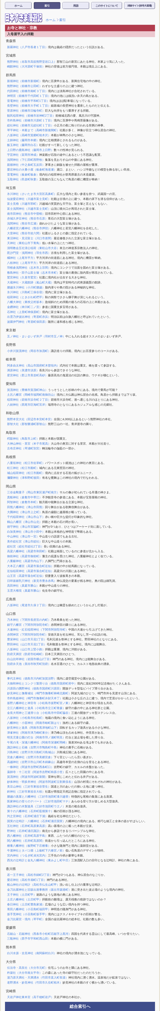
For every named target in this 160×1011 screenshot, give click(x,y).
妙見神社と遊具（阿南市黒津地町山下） (33, 727)
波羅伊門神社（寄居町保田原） (27, 321)
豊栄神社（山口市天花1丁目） (27, 639)
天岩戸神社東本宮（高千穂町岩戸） (30, 997)
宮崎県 (11, 991)
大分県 (11, 962)
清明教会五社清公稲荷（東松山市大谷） (33, 248)
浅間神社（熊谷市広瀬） (23, 223)
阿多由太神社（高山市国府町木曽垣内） (33, 365)
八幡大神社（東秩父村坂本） (26, 302)
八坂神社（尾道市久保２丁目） (27, 605)
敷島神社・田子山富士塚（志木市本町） (33, 272)
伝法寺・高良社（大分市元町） (27, 967)
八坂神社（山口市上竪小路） (26, 649)
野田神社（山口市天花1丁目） (27, 644)
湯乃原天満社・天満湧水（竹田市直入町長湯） (37, 977)
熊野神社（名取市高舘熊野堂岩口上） (32, 61)
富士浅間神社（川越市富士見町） (29, 208)
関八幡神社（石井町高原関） (26, 840)
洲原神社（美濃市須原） (23, 370)
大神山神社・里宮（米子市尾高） (29, 443)
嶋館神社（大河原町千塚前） (26, 66)
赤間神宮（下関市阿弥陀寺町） (27, 634)
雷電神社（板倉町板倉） (23, 174)
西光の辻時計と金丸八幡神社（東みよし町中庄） (39, 860)
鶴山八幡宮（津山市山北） (24, 522)
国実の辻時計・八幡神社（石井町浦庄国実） (36, 821)
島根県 (11, 457)
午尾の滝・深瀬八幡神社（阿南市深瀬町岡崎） (37, 742)
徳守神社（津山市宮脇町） (24, 526)
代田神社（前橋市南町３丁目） (27, 91)
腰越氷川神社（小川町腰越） (26, 287)
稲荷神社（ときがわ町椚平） (26, 297)
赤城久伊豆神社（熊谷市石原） (27, 218)
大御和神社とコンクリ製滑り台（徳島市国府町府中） (42, 683)
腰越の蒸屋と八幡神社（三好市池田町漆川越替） (39, 796)
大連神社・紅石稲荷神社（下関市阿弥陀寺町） (37, 629)
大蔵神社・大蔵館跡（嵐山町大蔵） (30, 282)
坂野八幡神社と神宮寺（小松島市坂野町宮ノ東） (39, 703)
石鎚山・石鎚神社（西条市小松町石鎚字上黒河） (39, 933)
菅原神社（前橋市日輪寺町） (26, 110)
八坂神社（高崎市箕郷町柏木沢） (29, 135)
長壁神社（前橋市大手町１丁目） (29, 105)
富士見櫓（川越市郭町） (23, 203)
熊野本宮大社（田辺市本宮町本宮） (30, 419)
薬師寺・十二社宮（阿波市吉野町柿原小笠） (36, 772)
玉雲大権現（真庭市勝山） (24, 590)
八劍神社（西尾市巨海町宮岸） (27, 404)
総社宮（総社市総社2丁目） (25, 546)
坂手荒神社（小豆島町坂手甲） (27, 914)
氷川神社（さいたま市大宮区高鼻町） (32, 194)
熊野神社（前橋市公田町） (24, 86)
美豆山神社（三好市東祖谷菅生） (29, 786)
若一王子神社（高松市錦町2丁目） (29, 874)
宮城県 (11, 55)
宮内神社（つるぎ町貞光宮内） (27, 855)
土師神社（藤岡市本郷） (23, 140)
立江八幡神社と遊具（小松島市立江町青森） (36, 708)
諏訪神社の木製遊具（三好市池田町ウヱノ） (36, 806)
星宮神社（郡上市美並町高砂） (27, 375)
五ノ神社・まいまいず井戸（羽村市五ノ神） (36, 336)
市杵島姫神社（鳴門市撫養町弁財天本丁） (34, 698)
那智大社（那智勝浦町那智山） (27, 424)
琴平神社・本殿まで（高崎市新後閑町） (33, 130)
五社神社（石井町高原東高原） (27, 826)
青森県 (11, 41)
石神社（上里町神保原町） (24, 312)
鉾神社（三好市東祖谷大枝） (26, 791)
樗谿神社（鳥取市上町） (23, 438)
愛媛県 (11, 927)
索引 (47, 5)
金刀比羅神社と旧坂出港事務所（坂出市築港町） (39, 889)
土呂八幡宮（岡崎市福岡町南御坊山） (32, 394)
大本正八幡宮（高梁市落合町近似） (30, 566)
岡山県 (11, 486)
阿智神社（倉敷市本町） (23, 502)
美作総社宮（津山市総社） (24, 541)
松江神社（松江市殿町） (23, 468)
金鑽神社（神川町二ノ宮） (24, 307)
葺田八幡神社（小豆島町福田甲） (29, 909)
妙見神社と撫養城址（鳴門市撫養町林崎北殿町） (39, 693)
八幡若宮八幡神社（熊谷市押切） (29, 228)
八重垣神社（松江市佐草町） (26, 463)
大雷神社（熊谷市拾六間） (24, 233)
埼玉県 (11, 188)
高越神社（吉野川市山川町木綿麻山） (32, 762)
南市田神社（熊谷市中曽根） (26, 213)
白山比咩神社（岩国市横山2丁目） (29, 659)
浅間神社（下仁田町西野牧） (26, 159)
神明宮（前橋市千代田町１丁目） (29, 95)
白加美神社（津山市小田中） (26, 531)
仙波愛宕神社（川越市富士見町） (29, 199)
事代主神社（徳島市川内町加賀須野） (32, 678)
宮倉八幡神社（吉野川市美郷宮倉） (30, 757)
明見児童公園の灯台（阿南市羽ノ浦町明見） (36, 737)
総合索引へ (80, 1006)
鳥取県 (11, 432)
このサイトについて (106, 5)
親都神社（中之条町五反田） (26, 164)
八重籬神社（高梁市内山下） (26, 561)
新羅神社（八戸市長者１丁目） (27, 47)
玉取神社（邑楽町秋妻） (23, 179)
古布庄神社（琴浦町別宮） (24, 448)
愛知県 (11, 383)
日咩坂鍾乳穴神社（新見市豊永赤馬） (32, 580)
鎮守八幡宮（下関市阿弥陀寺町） (29, 624)
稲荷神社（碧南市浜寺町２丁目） (29, 399)
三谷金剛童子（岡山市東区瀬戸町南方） (33, 492)
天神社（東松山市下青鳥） (24, 243)
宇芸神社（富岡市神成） (23, 154)
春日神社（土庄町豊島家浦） (26, 904)
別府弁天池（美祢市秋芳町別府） (29, 664)
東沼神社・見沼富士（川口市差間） (30, 238)
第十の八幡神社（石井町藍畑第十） (30, 811)
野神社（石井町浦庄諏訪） (24, 831)
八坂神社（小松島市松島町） (26, 717)
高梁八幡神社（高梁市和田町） (27, 551)
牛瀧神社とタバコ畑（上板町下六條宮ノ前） (36, 850)
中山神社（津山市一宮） (23, 536)
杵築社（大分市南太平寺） (24, 972)
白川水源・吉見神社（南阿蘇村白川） (32, 953)
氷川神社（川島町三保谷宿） (26, 292)
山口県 (11, 614)
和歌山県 (12, 413)
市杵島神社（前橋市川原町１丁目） (30, 120)
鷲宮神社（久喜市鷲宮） (23, 277)
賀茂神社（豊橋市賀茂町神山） (27, 389)
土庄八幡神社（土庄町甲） (24, 899)
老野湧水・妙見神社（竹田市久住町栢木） (34, 982)
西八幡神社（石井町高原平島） (27, 835)
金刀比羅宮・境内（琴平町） (26, 919)
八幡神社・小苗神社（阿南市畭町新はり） (34, 722)
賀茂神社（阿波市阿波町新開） (27, 776)
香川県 (11, 869)
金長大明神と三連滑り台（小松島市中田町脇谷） (39, 712)
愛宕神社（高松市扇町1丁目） (27, 879)
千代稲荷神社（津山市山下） (26, 517)
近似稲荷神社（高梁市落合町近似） (30, 571)
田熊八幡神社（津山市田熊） (26, 507)
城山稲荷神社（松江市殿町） (26, 473)
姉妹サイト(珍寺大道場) (140, 5)
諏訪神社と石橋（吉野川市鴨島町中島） (33, 747)
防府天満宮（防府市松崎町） (26, 654)
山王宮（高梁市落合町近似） (26, 575)
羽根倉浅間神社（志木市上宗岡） (29, 267)
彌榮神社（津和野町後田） (24, 477)
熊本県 (11, 947)
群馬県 (11, 75)
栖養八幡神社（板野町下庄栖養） (29, 845)
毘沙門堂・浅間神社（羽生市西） (29, 252)
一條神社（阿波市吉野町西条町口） (30, 767)
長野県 (11, 345)
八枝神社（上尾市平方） (23, 262)
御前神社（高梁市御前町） (24, 556)
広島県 (11, 599)
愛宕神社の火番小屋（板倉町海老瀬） (32, 169)
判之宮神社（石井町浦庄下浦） (27, 816)
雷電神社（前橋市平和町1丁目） (28, 100)
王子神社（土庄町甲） (21, 894)
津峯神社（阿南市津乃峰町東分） (29, 732)
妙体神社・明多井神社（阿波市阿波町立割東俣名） (40, 781)
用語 (76, 5)
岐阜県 (11, 359)
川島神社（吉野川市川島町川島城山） (32, 752)
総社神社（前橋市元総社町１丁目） (30, 125)
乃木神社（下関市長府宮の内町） (29, 619)
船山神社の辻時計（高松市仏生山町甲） (33, 884)
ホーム (18, 5)
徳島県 (11, 672)
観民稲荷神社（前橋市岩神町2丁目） (31, 115)
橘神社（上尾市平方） (21, 257)
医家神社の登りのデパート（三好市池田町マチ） (39, 801)
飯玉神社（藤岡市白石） (23, 145)
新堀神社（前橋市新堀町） (24, 81)
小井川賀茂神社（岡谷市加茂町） (29, 351)
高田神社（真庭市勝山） (23, 585)
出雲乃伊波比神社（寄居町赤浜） (29, 316)
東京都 (11, 330)
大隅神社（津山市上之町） (24, 512)
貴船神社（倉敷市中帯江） (24, 497)
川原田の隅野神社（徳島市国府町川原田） (34, 688)
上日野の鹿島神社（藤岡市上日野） (30, 150)
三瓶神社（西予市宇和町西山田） (29, 938)
